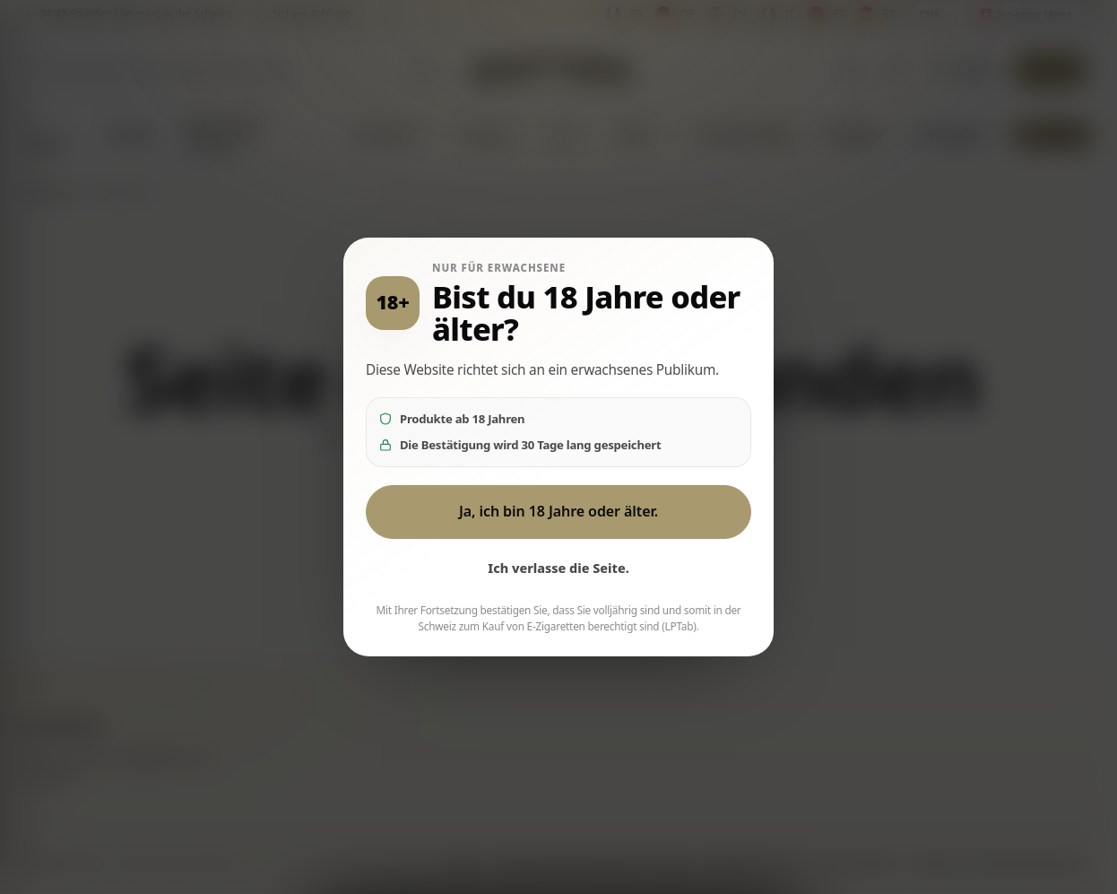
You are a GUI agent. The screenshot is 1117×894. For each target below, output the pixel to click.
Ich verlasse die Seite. (558, 568)
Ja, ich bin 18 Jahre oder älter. (558, 511)
